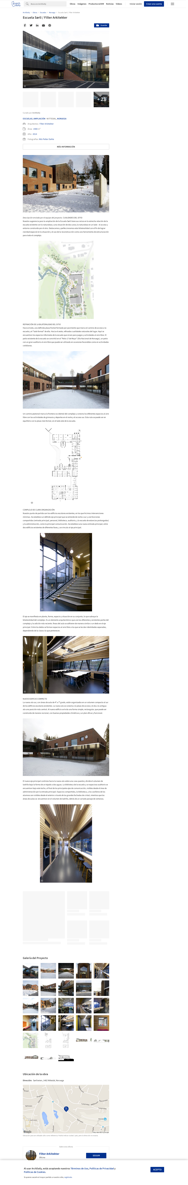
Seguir (96, 1155)
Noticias (110, 4)
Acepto (157, 1169)
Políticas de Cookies (34, 1172)
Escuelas (28, 118)
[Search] (49, 4)
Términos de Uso (79, 1168)
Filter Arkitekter (47, 123)
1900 (35, 128)
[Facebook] (25, 25)
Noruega (61, 118)
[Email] (43, 25)
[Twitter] (31, 25)
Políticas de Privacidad (101, 1168)
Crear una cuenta (154, 3)
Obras (72, 4)
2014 (35, 134)
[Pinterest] (50, 25)
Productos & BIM (96, 4)
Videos (119, 4)
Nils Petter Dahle (46, 139)
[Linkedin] (37, 25)
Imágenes (81, 4)
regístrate (68, 1177)
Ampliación (39, 118)
